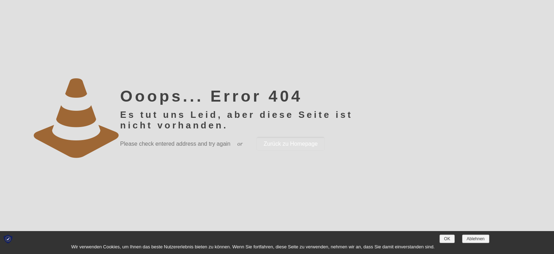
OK (447, 238)
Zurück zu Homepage (291, 144)
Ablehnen (476, 238)
